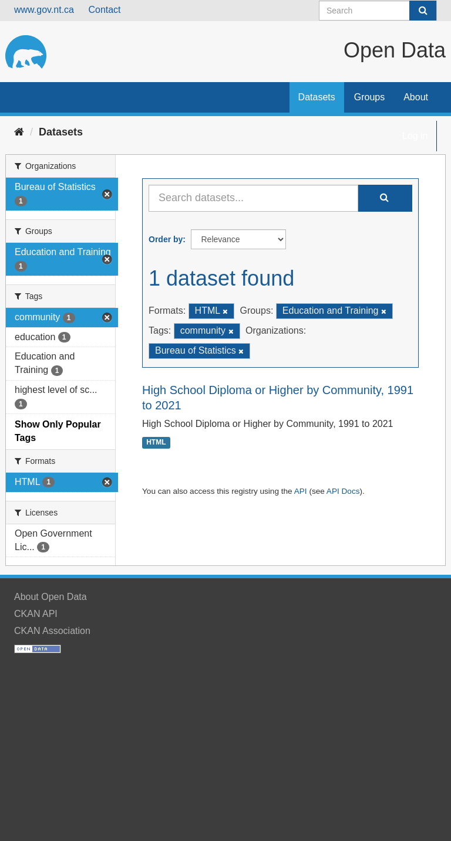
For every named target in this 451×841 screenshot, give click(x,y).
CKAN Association (52, 631)
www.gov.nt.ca (44, 10)
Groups (369, 97)
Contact (104, 10)
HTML (156, 443)
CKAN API (36, 614)
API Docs (343, 491)
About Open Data (50, 597)
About (415, 97)
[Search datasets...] (253, 198)
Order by (166, 239)
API (300, 491)
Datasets (316, 97)
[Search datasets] (378, 11)
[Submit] (422, 11)
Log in (415, 136)
